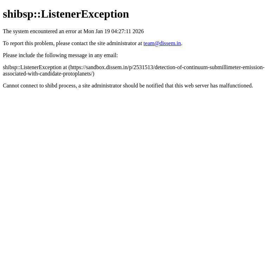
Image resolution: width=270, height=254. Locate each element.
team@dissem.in (162, 43)
